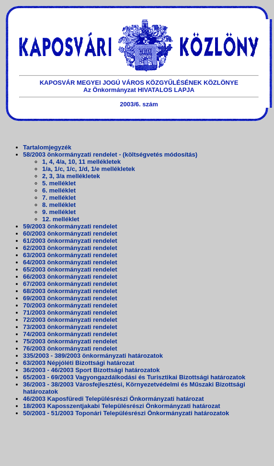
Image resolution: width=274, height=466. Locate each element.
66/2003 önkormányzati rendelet (70, 276)
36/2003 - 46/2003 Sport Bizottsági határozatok (91, 370)
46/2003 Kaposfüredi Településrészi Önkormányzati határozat (113, 398)
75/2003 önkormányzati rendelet (70, 341)
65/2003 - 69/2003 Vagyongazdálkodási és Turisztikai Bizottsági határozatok (134, 377)
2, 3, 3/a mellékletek (71, 176)
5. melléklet (59, 183)
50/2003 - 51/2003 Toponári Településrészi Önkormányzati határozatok (126, 413)
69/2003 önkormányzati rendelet (70, 298)
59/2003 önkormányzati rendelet (70, 226)
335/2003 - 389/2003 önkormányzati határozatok (93, 355)
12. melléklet (60, 219)
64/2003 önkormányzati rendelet (70, 262)
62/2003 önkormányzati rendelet (70, 247)
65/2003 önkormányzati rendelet (70, 269)
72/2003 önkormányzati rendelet (70, 319)
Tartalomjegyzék (47, 147)
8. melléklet (59, 204)
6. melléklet (59, 190)
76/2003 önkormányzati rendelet (70, 348)
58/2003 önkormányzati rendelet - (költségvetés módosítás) (110, 154)
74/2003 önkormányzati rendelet (70, 334)
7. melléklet (59, 197)
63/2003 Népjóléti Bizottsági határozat (79, 362)
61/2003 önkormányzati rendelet (70, 240)
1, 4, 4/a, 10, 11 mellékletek (81, 161)
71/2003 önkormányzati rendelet (70, 312)
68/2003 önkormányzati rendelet (70, 291)
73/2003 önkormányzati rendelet (70, 326)
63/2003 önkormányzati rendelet (70, 255)
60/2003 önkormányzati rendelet (70, 233)
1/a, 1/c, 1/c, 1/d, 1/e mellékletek (88, 168)
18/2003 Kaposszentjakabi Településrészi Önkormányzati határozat (121, 405)
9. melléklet (59, 212)
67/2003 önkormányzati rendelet (70, 283)
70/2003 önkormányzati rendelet (70, 305)
